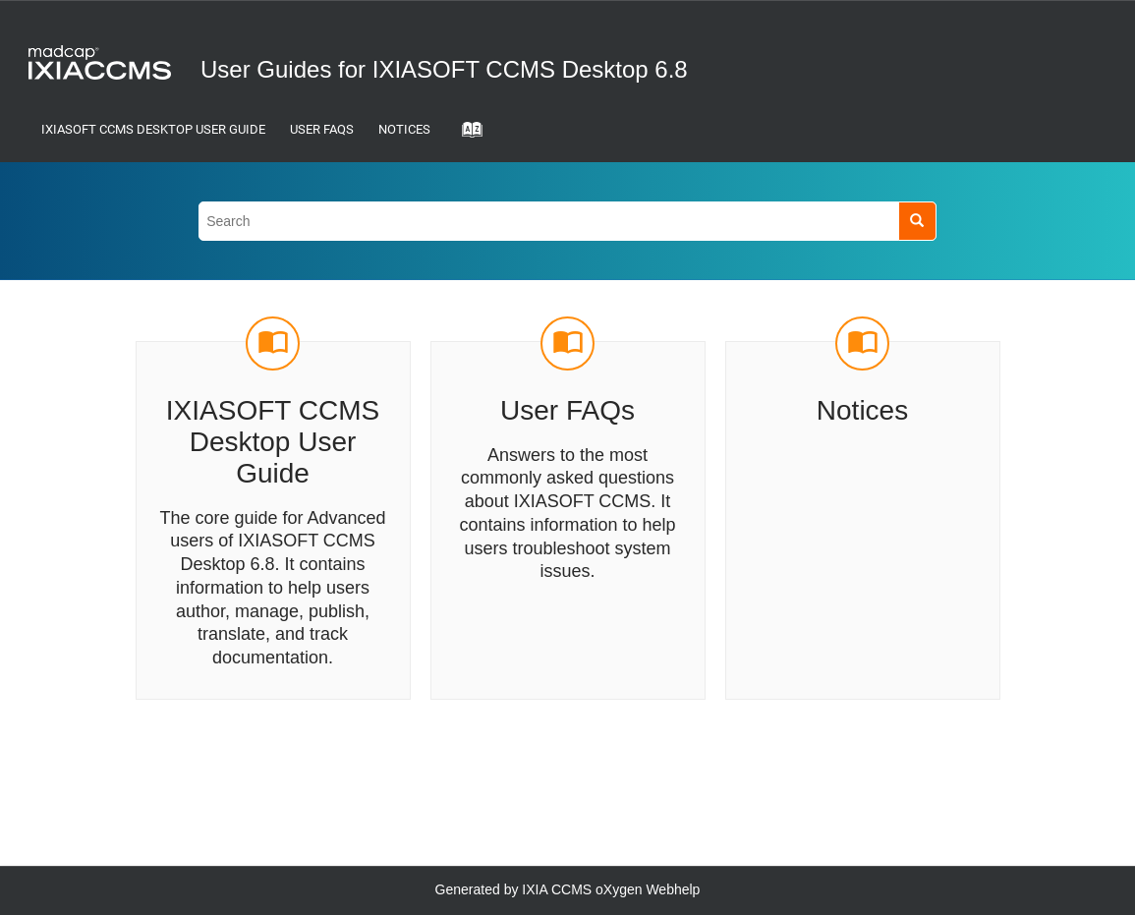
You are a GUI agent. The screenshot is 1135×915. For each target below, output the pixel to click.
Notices (404, 129)
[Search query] (567, 220)
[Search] (917, 220)
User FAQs (322, 129)
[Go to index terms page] (465, 135)
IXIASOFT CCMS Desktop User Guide (153, 129)
